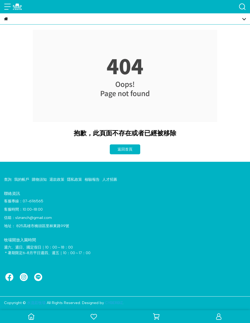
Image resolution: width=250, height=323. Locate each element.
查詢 (7, 179)
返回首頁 (125, 149)
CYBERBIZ (114, 303)
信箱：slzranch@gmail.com (28, 217)
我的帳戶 (21, 179)
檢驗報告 (92, 179)
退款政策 (56, 179)
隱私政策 (74, 179)
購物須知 (39, 179)
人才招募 (109, 179)
